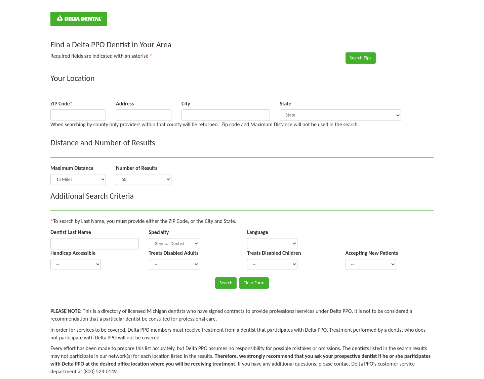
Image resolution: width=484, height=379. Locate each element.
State (285, 103)
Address (125, 103)
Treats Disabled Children (274, 253)
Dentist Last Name (70, 232)
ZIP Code (61, 103)
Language (257, 232)
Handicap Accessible (72, 253)
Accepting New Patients (372, 253)
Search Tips (360, 58)
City (186, 103)
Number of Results (136, 168)
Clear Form (254, 283)
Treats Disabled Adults (174, 253)
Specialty (159, 232)
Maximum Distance (71, 168)
